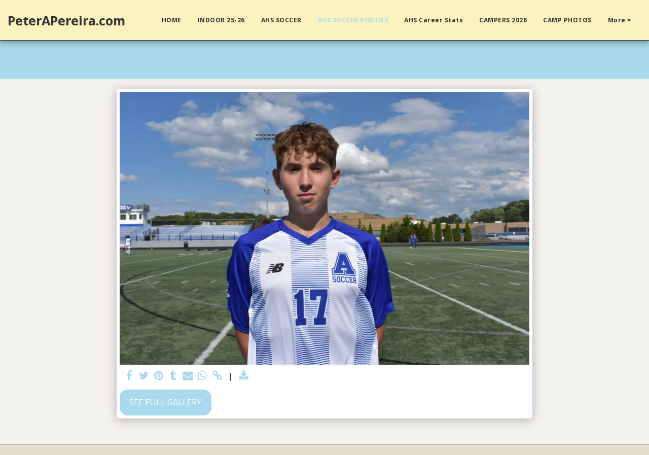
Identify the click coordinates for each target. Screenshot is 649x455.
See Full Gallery (165, 402)
